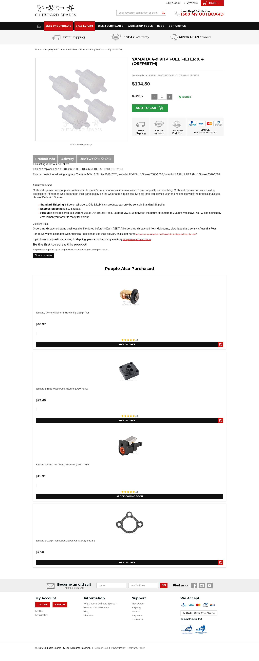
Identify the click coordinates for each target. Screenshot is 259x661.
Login (43, 605)
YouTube (210, 586)
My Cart (39, 612)
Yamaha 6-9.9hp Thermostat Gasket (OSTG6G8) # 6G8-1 (65, 541)
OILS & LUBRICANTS (110, 25)
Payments (137, 616)
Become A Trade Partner (96, 608)
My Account (174, 3)
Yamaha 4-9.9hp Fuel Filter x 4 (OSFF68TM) (103, 49)
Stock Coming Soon (129, 496)
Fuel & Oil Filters (70, 49)
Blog (86, 612)
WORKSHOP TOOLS (140, 25)
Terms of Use (101, 648)
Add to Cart (148, 108)
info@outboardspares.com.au (137, 239)
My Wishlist (192, 3)
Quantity (137, 96)
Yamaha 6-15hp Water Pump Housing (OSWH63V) (62, 389)
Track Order (138, 604)
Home (38, 49)
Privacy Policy (118, 648)
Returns (136, 612)
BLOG (160, 25)
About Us (88, 616)
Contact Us (137, 620)
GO (164, 586)
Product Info (45, 159)
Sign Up (60, 605)
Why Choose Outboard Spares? (100, 604)
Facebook (194, 586)
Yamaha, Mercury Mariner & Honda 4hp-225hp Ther (62, 312)
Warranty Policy (137, 648)
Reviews (95, 159)
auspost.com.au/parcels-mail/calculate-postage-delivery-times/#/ (166, 234)
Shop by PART (84, 25)
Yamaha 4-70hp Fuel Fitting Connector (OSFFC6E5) (63, 465)
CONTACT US (177, 25)
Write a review (43, 255)
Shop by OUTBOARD (58, 25)
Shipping (136, 608)
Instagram (202, 586)
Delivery (67, 159)
